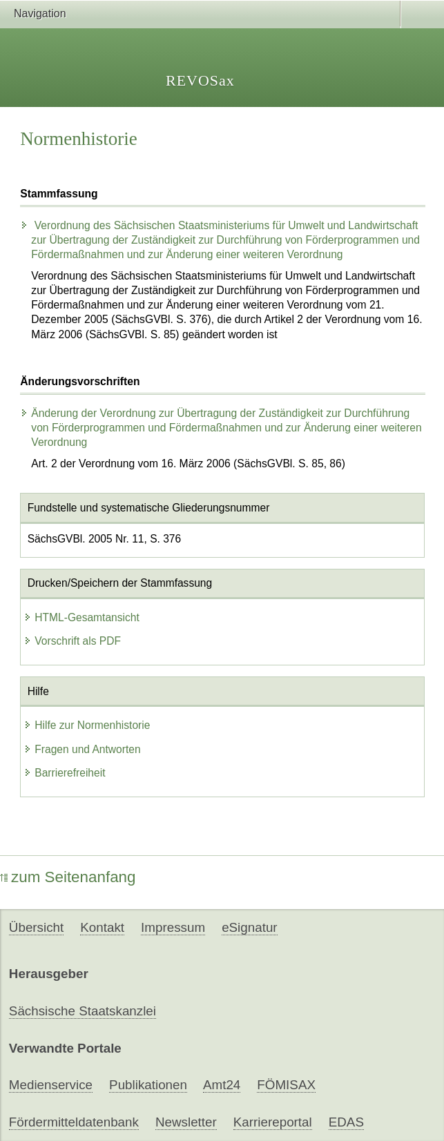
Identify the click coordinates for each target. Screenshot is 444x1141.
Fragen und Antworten (81, 749)
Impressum (173, 927)
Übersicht (36, 927)
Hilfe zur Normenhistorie (86, 725)
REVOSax (200, 80)
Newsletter (186, 1122)
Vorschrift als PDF (72, 641)
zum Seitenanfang (68, 877)
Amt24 (221, 1084)
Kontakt (102, 927)
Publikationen (148, 1084)
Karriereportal (272, 1122)
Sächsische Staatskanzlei (82, 1011)
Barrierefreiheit (64, 773)
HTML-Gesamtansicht (81, 617)
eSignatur (249, 927)
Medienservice (51, 1084)
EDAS (346, 1122)
